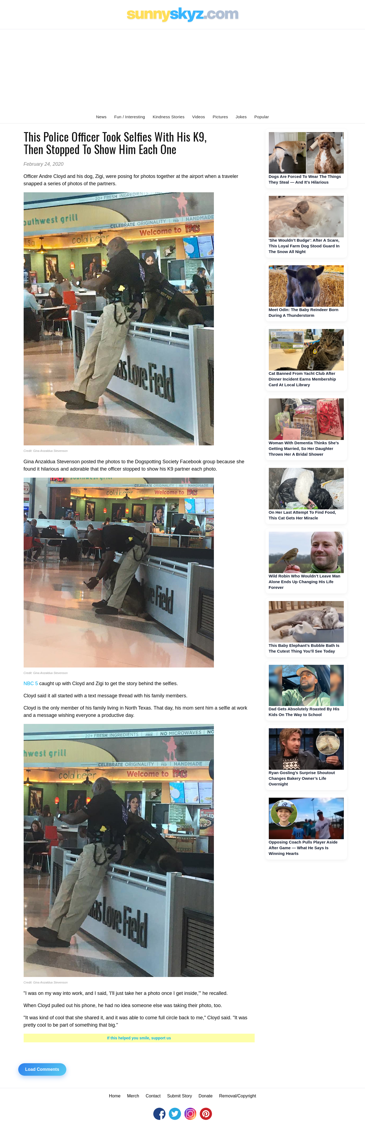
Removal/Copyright (237, 1096)
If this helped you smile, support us (139, 1038)
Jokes (241, 116)
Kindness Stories (169, 116)
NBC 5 (31, 683)
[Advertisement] (183, 70)
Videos (198, 116)
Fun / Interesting (129, 116)
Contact (153, 1096)
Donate (206, 1096)
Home (115, 1096)
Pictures (220, 116)
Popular (261, 116)
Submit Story (179, 1096)
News (101, 116)
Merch (133, 1096)
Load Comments (42, 1069)
